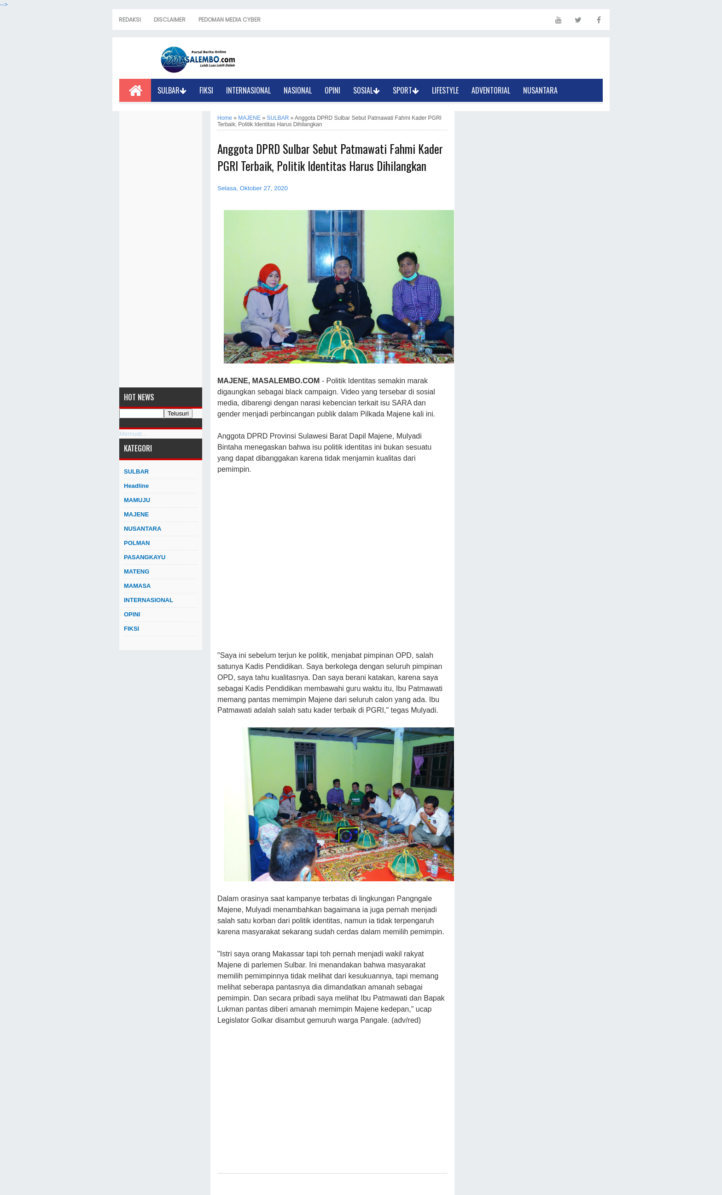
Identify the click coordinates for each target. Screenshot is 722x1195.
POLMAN (137, 542)
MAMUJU (137, 500)
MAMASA (137, 585)
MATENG (136, 571)
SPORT (406, 90)
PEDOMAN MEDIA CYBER (229, 19)
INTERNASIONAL (248, 90)
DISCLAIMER (170, 19)
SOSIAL (366, 90)
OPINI (332, 90)
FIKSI (206, 90)
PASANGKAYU (144, 557)
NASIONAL (298, 90)
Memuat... (133, 433)
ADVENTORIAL (491, 90)
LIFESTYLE (445, 90)
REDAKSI (130, 19)
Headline (136, 485)
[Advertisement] (160, 249)
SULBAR (171, 90)
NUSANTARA (540, 90)
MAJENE (136, 514)
